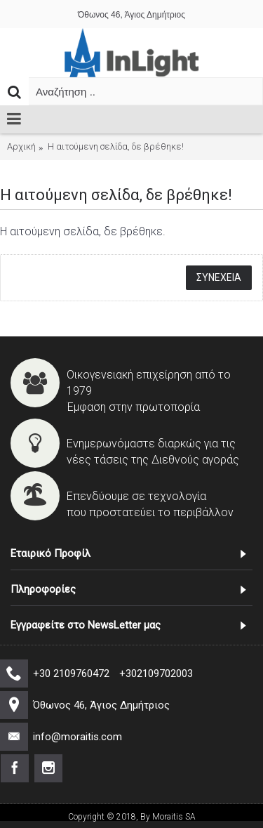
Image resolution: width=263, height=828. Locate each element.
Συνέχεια (218, 277)
